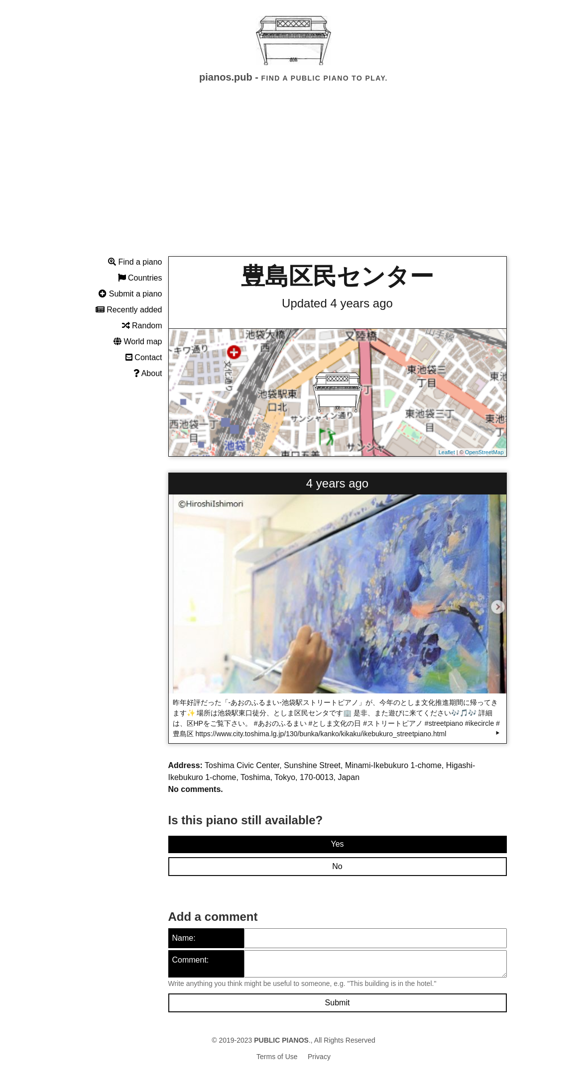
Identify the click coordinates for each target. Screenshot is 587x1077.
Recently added (129, 309)
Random (142, 325)
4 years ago (337, 483)
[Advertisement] (293, 178)
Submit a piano (130, 294)
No (337, 866)
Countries (140, 278)
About (147, 373)
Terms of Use (276, 1057)
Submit (337, 1002)
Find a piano (135, 262)
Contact (143, 357)
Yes (337, 844)
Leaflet (447, 452)
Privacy (319, 1057)
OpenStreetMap (484, 452)
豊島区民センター (337, 276)
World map (138, 341)
